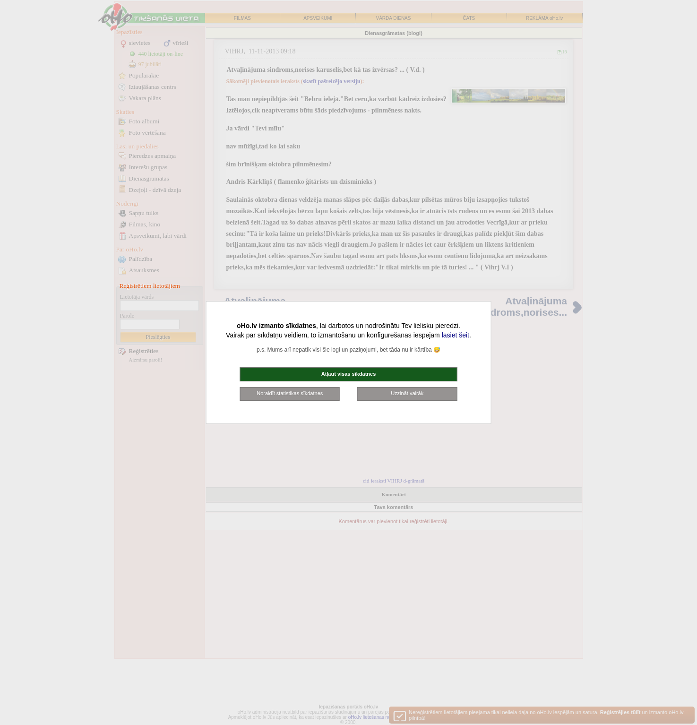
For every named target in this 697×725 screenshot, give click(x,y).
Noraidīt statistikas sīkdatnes (290, 393)
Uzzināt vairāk (407, 393)
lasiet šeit (455, 335)
